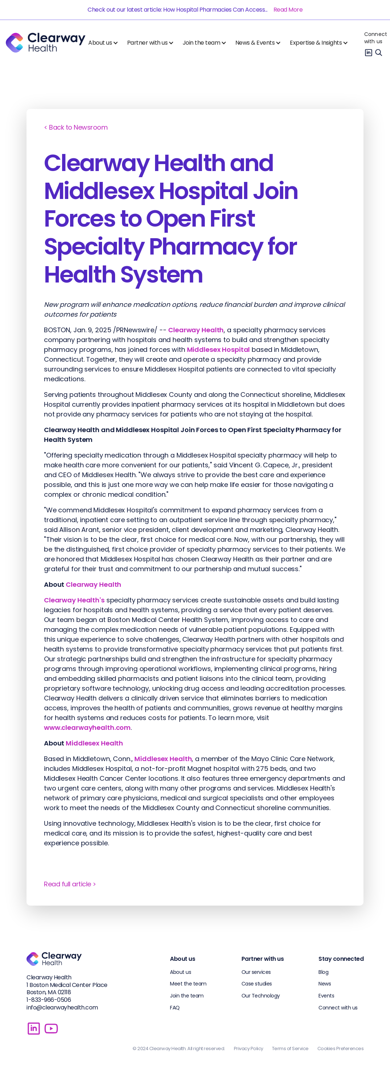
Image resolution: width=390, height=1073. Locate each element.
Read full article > (70, 884)
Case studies (256, 983)
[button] (104, 43)
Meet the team (188, 983)
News (324, 983)
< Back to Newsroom (75, 127)
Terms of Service (290, 1048)
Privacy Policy (248, 1048)
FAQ (175, 1007)
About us (180, 972)
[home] (45, 43)
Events (326, 995)
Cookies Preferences (340, 1048)
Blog (323, 972)
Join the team (187, 995)
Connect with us (375, 38)
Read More (288, 9)
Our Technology (260, 995)
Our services (256, 972)
